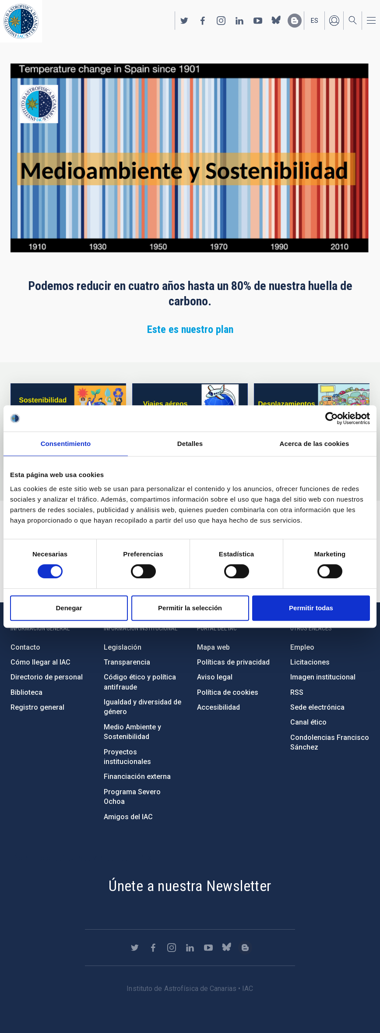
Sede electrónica (317, 707)
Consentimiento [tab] (66, 443)
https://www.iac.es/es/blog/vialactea (294, 20)
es (314, 20)
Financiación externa (137, 776)
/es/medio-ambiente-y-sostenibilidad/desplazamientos (311, 404)
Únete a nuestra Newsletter (190, 886)
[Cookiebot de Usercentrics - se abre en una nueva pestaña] (331, 418)
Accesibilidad (218, 707)
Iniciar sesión (334, 20)
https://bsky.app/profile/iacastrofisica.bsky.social (276, 20)
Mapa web (213, 647)
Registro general (37, 707)
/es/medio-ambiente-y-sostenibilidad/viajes (190, 404)
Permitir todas (311, 608)
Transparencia (127, 662)
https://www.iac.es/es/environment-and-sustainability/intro (68, 404)
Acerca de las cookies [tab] (314, 443)
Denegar (69, 608)
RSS (296, 692)
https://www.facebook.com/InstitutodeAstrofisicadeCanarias (203, 20)
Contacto (25, 647)
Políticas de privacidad (233, 662)
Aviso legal (214, 677)
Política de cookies (227, 692)
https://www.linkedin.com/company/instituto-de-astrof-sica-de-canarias (239, 20)
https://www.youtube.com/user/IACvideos (258, 20)
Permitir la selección (190, 608)
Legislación (122, 647)
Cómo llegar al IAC (40, 662)
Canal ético (308, 722)
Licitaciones (310, 662)
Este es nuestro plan (190, 329)
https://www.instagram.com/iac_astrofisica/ (221, 20)
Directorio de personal (47, 677)
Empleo (302, 647)
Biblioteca (26, 692)
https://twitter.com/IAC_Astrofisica (184, 20)
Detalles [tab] (190, 443)
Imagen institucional (322, 677)
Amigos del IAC (128, 817)
